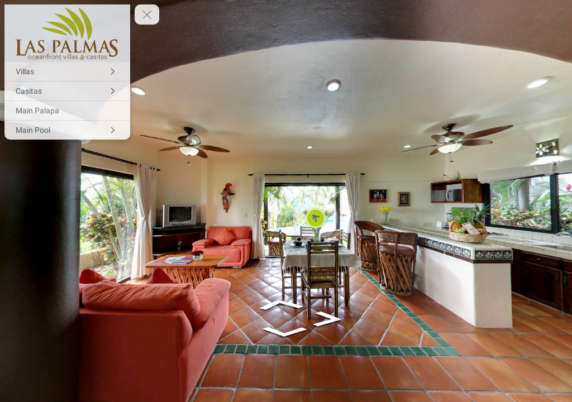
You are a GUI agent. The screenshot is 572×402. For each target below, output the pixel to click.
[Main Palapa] (67, 110)
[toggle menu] (147, 14)
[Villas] (67, 71)
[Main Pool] (67, 130)
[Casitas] (67, 91)
